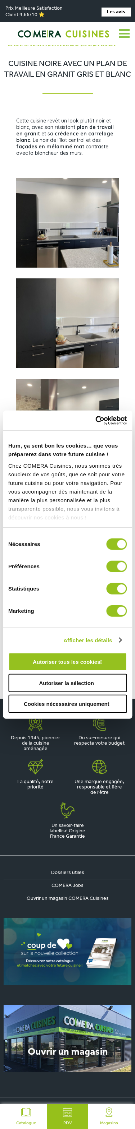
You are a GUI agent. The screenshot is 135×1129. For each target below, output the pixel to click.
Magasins (109, 1116)
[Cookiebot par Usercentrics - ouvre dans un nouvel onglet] (96, 420)
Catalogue (26, 1116)
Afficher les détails (87, 640)
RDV (67, 1116)
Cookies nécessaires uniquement (66, 704)
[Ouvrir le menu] (124, 33)
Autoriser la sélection (66, 683)
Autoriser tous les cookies (66, 662)
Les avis (116, 12)
